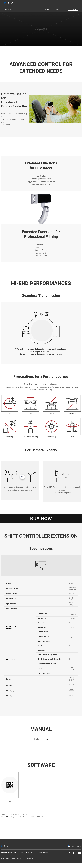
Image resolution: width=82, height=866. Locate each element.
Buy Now (73, 9)
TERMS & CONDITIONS (8, 852)
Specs (47, 9)
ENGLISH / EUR (76, 846)
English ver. (38, 739)
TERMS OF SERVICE (26, 852)
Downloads (58, 9)
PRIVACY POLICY (43, 852)
